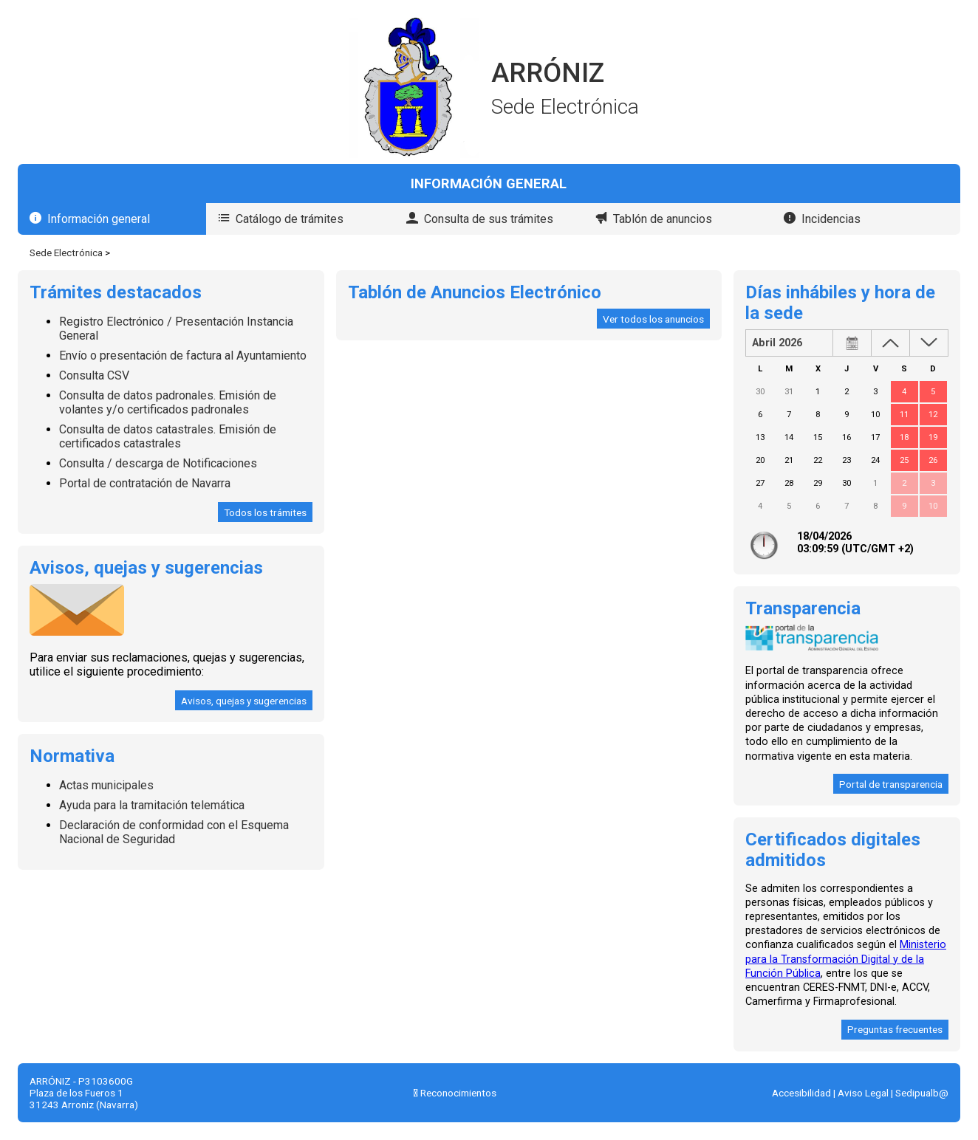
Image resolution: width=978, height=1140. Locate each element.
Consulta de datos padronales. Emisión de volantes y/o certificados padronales (167, 402)
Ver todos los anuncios (653, 319)
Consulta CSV (94, 375)
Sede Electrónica (66, 252)
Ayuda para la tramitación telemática (151, 805)
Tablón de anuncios (662, 219)
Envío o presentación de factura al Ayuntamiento (183, 355)
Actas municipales (106, 785)
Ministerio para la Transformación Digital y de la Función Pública (845, 958)
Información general (98, 219)
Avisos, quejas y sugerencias (244, 701)
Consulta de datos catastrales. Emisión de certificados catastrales (167, 436)
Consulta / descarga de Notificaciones (158, 463)
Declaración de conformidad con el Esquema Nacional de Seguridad (174, 832)
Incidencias (831, 219)
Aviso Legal (863, 1093)
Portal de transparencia (891, 784)
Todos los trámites (265, 512)
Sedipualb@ (921, 1093)
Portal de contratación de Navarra (144, 483)
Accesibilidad (801, 1093)
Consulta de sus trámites (488, 219)
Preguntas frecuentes (895, 1029)
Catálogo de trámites (289, 219)
